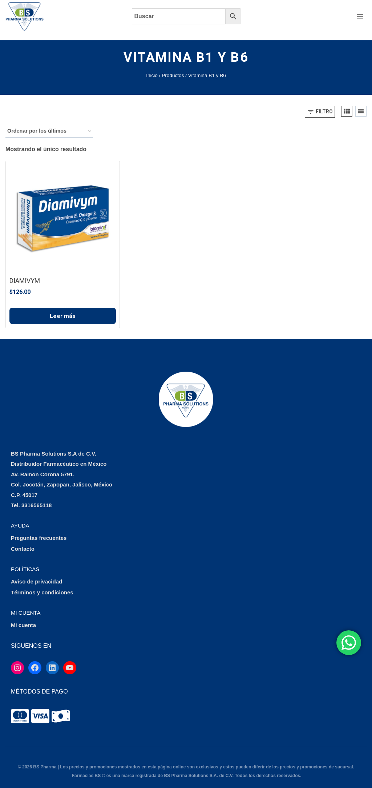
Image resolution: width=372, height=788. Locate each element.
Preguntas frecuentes (38, 531)
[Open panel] (320, 104)
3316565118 (36, 498)
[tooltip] (20, 709)
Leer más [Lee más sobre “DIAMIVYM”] (63, 309)
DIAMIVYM (24, 273)
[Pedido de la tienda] (49, 124)
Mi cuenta (23, 618)
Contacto (23, 542)
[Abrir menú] (360, 16)
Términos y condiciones (42, 585)
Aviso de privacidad (36, 574)
